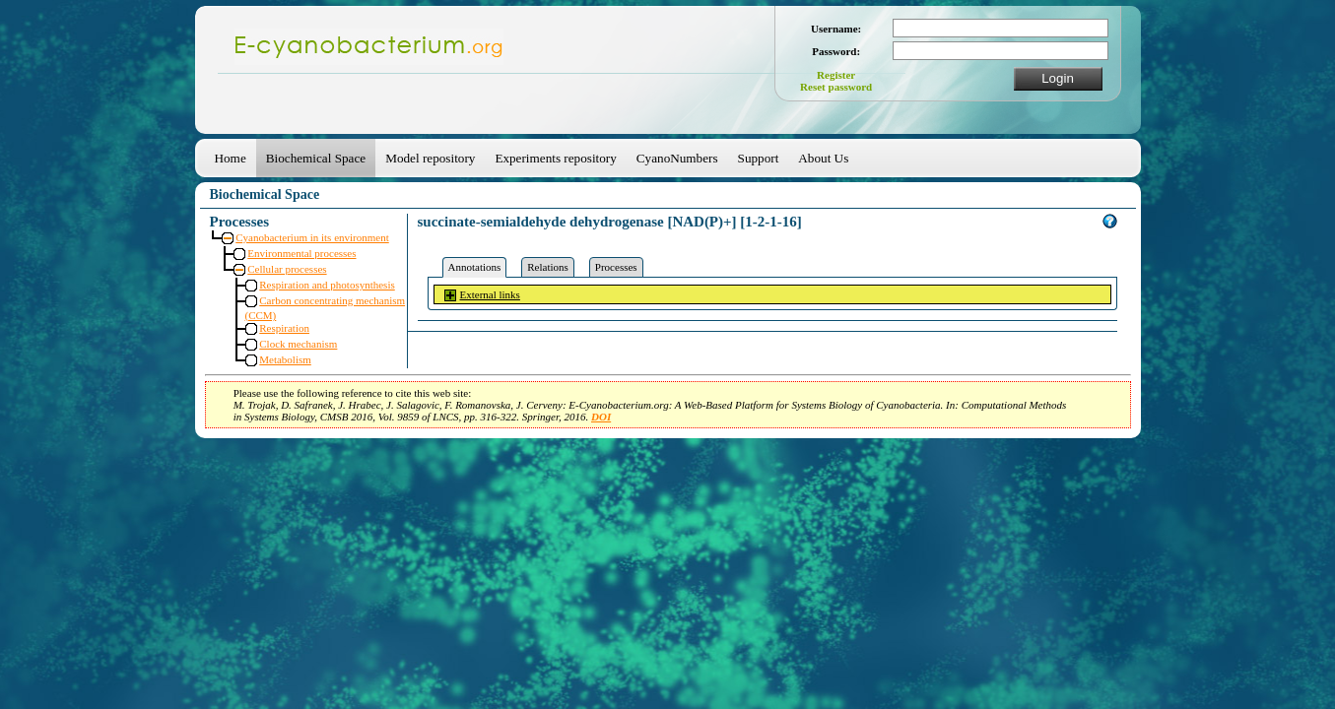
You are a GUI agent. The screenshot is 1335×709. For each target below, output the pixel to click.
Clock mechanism (298, 344)
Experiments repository (555, 158)
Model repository (430, 158)
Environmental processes (301, 253)
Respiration (284, 328)
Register (836, 75)
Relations (547, 267)
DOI (601, 416)
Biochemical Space (316, 158)
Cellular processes (286, 269)
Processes (616, 267)
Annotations (474, 267)
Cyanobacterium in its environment (312, 237)
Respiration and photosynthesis (327, 284)
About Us (823, 158)
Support (758, 158)
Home (230, 158)
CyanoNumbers (677, 158)
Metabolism (285, 359)
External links (490, 294)
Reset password (836, 87)
